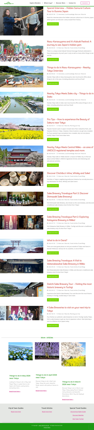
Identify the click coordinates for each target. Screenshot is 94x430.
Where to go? (48, 3)
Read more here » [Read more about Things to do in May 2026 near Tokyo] (14, 391)
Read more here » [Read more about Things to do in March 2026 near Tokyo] (67, 399)
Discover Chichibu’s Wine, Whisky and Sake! (68, 173)
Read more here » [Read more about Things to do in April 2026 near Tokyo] (41, 391)
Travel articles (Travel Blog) (77, 48)
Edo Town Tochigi (78, 419)
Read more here (53, 24)
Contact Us (72, 3)
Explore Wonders (35, 3)
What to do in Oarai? (57, 240)
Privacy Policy (47, 427)
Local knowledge (69, 14)
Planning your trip (75, 126)
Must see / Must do (80, 14)
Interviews (61, 14)
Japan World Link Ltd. (44, 425)
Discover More (60, 3)
